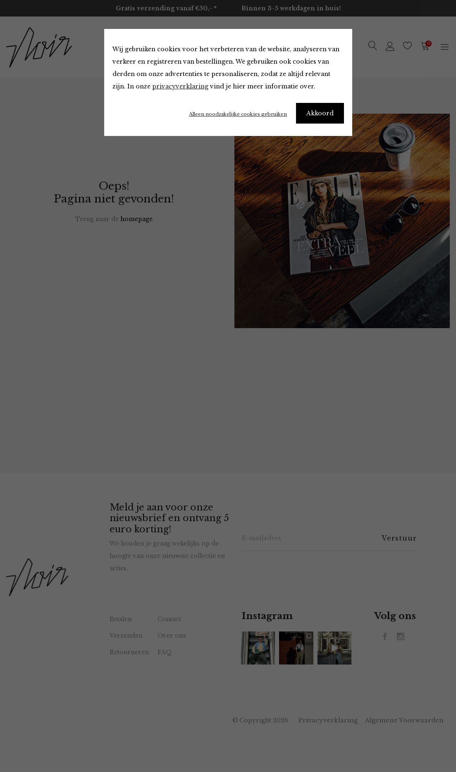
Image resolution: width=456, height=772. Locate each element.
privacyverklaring (180, 86)
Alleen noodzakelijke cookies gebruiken (238, 114)
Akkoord (320, 113)
